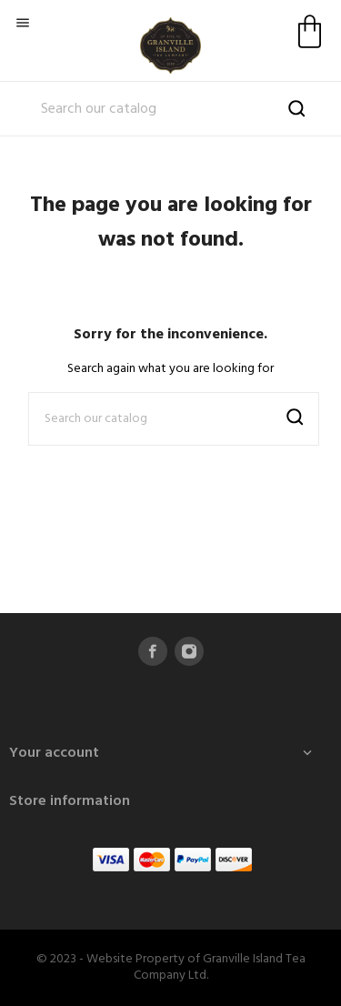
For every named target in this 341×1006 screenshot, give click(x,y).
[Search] (170, 109)
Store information (69, 801)
